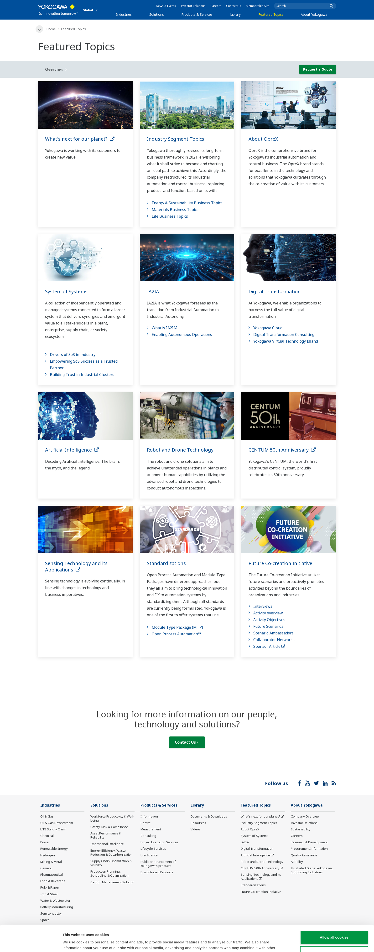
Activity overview (268, 613)
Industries (124, 14)
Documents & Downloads (209, 816)
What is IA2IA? (164, 327)
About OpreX (263, 139)
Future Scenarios (268, 626)
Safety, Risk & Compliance (109, 827)
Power (45, 842)
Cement (46, 868)
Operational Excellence (107, 844)
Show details (250, 943)
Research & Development (309, 842)
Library (235, 14)
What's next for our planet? (79, 139)
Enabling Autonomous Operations (182, 334)
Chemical (47, 836)
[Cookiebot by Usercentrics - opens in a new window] (31, 942)
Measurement (150, 829)
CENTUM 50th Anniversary (282, 450)
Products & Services (197, 14)
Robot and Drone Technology (180, 450)
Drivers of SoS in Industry (72, 354)
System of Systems (66, 291)
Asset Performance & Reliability (105, 835)
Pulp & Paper (49, 887)
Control (145, 823)
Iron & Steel (48, 894)
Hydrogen (47, 855)
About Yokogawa (314, 14)
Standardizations (166, 563)
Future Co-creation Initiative (280, 563)
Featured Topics (270, 14)
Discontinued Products (156, 872)
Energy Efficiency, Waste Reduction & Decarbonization (111, 852)
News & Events (166, 6)
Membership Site (257, 6)
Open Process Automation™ (176, 634)
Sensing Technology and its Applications (76, 566)
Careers (215, 6)
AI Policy (297, 861)
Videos (196, 829)
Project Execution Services (159, 842)
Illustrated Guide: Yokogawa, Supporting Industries (312, 870)
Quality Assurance (304, 855)
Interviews (262, 606)
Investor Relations (193, 6)
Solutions (156, 14)
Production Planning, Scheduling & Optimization (109, 873)
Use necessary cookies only (334, 927)
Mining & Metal (51, 861)
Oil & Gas (47, 816)
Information (149, 816)
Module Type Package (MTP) (177, 627)
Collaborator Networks (274, 639)
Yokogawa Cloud (267, 327)
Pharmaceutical (51, 874)
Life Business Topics (170, 216)
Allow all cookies (334, 911)
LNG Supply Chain (53, 829)
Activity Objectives (269, 619)
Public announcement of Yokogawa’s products (158, 863)
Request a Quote (317, 69)
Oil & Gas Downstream (56, 823)
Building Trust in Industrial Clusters (82, 374)
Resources (198, 823)
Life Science (149, 855)
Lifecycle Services (153, 848)
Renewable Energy (54, 848)
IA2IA (153, 291)
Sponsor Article (269, 646)
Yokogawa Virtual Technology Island (285, 341)
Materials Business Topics (175, 209)
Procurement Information (309, 848)
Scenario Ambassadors (273, 633)
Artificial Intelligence (72, 450)
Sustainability (300, 829)
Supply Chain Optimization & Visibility (111, 863)
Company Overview (305, 816)
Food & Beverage (52, 881)
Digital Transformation (275, 291)
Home (51, 29)
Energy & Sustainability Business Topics (187, 203)
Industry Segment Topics (175, 139)
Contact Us (233, 6)
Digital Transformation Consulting (283, 334)
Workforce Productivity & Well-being (112, 818)
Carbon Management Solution (112, 882)
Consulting (148, 836)
